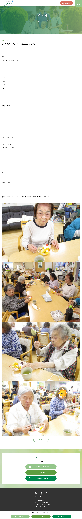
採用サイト (66, 3)
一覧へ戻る (40, 440)
